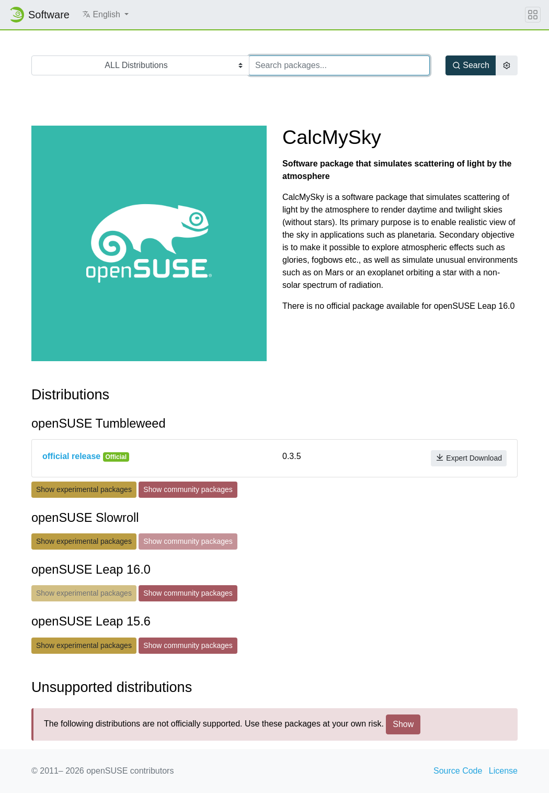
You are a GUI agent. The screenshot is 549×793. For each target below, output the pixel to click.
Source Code (457, 770)
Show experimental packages (84, 489)
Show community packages (187, 489)
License (503, 770)
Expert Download (469, 457)
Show (403, 724)
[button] (105, 14)
